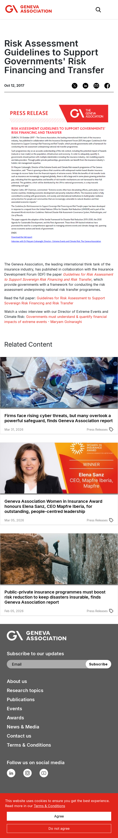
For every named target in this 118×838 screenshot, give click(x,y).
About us (17, 681)
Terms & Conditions (29, 745)
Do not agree (59, 828)
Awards (15, 717)
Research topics (25, 690)
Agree (59, 816)
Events (14, 708)
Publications (21, 699)
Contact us (19, 736)
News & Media (23, 726)
